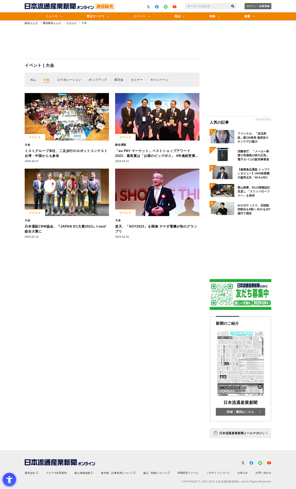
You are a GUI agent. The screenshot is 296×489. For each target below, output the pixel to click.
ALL (33, 79)
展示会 (118, 79)
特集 (212, 16)
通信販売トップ (52, 23)
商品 (177, 16)
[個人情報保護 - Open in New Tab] (83, 473)
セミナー (137, 79)
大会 (46, 79)
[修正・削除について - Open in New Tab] (156, 473)
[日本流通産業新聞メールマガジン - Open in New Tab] (240, 433)
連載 (247, 16)
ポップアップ (98, 79)
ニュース (52, 16)
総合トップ (31, 23)
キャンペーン (159, 79)
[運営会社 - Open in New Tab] (31, 473)
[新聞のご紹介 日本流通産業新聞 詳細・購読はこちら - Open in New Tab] (240, 369)
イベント (140, 16)
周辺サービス (96, 16)
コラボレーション (69, 79)
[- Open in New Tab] (148, 6)
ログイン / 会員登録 (258, 6)
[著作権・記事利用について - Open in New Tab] (118, 473)
